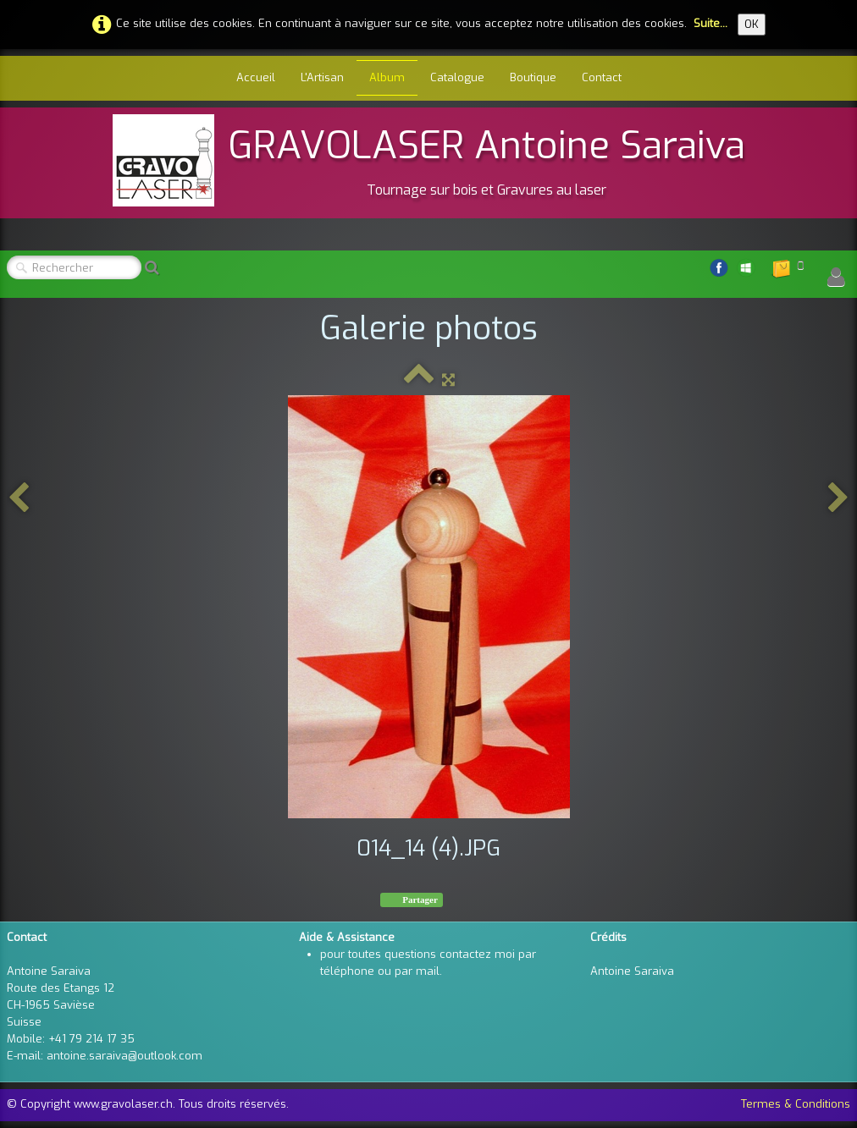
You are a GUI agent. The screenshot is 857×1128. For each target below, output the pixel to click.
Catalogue (457, 77)
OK (751, 24)
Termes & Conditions (795, 1104)
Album (387, 77)
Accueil (255, 77)
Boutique (533, 77)
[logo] (429, 160)
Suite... (710, 23)
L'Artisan (322, 77)
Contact (602, 77)
